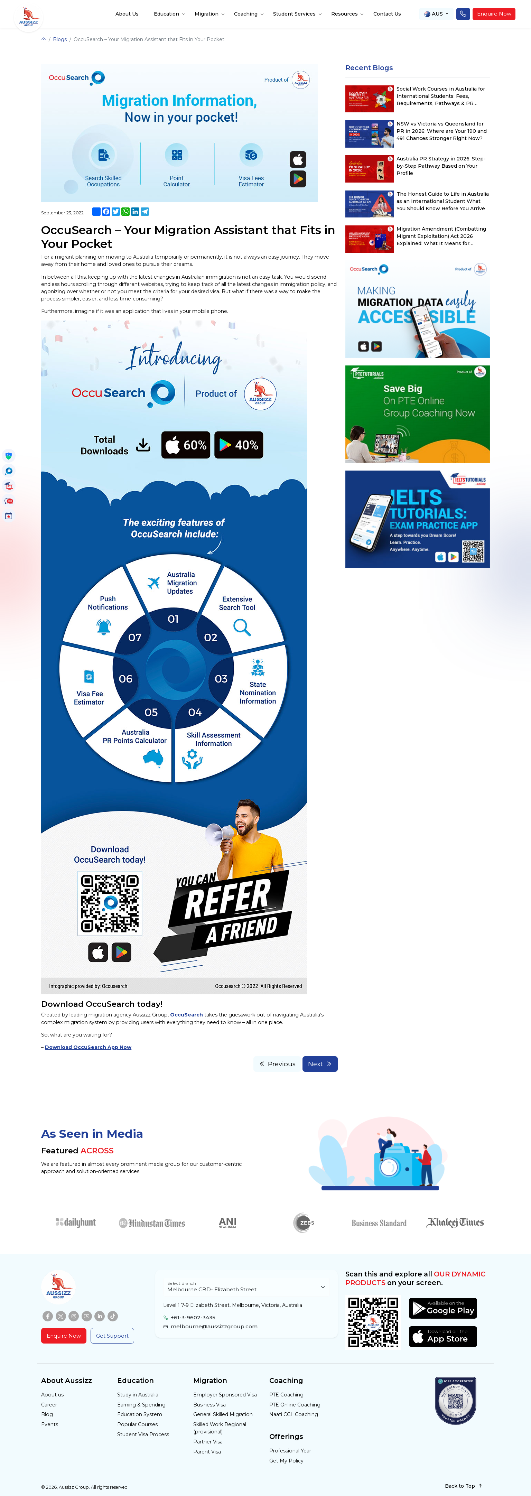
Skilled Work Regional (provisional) (219, 1428)
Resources (344, 14)
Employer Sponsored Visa (225, 1395)
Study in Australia (137, 1395)
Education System (139, 1414)
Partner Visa (208, 1442)
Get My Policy (286, 1461)
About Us (127, 14)
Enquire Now (494, 13)
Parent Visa (207, 1452)
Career (49, 1405)
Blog (47, 1414)
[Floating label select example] (246, 1287)
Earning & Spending (141, 1405)
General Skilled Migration (223, 1414)
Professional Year (290, 1451)
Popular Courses (137, 1424)
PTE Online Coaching (294, 1405)
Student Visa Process (143, 1434)
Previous (277, 1064)
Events (49, 1424)
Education (166, 14)
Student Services (294, 14)
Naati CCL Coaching (293, 1414)
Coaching (246, 14)
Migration (206, 14)
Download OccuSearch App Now (88, 1047)
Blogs (60, 39)
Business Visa (209, 1405)
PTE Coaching (286, 1395)
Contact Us (387, 14)
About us (52, 1395)
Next (320, 1064)
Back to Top (464, 1486)
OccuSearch (186, 1015)
